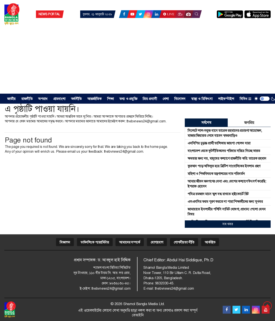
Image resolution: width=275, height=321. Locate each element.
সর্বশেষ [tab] (206, 122)
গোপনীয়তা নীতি (184, 242)
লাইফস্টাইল (226, 98)
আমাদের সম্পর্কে (129, 242)
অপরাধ (43, 98)
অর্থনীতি (76, 98)
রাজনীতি (27, 98)
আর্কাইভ (210, 242)
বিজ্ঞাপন (65, 242)
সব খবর (227, 224)
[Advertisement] (137, 60)
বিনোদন (179, 98)
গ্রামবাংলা (59, 98)
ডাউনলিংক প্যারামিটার (95, 242)
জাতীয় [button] (11, 98)
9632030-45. (164, 283)
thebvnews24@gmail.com (146, 121)
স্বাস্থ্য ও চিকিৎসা (202, 98)
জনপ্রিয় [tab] (249, 122)
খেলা (166, 98)
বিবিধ (245, 98)
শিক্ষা (110, 98)
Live (168, 14)
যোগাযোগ (157, 242)
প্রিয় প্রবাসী (150, 98)
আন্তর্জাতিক (94, 98)
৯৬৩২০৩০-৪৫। (120, 283)
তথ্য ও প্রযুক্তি (128, 98)
